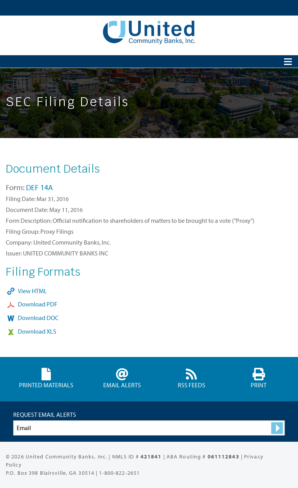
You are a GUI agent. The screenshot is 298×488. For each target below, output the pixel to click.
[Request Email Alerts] (149, 428)
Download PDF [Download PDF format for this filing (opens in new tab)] (37, 304)
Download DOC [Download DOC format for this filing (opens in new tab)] (38, 318)
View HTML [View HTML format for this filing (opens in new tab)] (32, 291)
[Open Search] (288, 61)
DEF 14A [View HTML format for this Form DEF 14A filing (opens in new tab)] (39, 187)
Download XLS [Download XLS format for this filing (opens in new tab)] (37, 331)
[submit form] (277, 428)
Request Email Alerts (44, 414)
